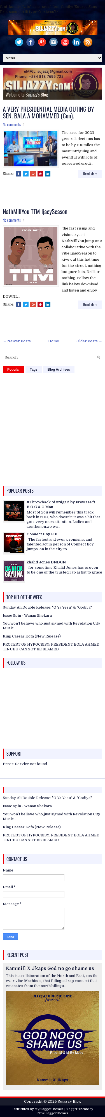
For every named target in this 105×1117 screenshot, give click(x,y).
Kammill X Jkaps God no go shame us (50, 968)
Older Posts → (89, 341)
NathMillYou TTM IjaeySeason (35, 211)
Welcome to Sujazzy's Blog (27, 94)
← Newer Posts (17, 341)
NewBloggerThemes (52, 1113)
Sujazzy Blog (69, 1101)
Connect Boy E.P (42, 534)
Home (53, 341)
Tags (34, 369)
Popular (13, 369)
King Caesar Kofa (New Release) (32, 636)
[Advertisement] (54, 194)
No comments (12, 124)
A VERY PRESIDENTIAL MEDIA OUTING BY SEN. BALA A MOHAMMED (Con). (48, 112)
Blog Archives (59, 369)
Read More (90, 173)
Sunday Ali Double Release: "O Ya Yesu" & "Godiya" (47, 607)
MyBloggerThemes (48, 1109)
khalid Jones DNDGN (46, 562)
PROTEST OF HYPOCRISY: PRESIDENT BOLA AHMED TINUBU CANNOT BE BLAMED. (51, 646)
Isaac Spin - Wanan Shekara (27, 615)
